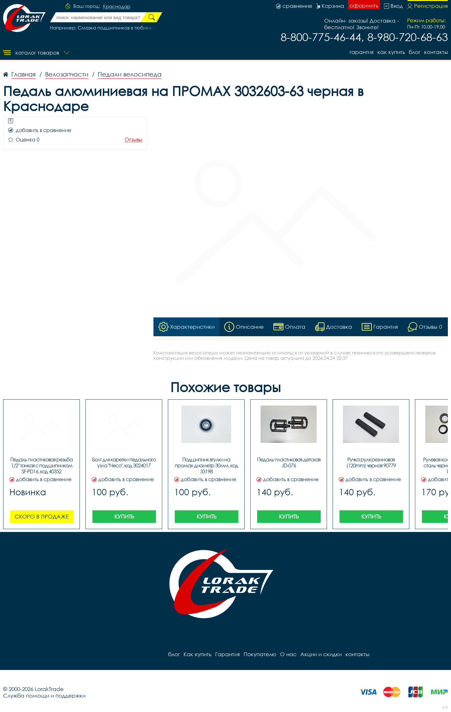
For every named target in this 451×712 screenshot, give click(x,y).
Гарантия (362, 52)
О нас (288, 654)
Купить (124, 516)
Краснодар (116, 6)
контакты (436, 52)
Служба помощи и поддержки (44, 695)
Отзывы (133, 139)
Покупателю (260, 654)
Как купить (391, 52)
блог (414, 52)
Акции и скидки (321, 654)
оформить (364, 5)
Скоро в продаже (42, 516)
